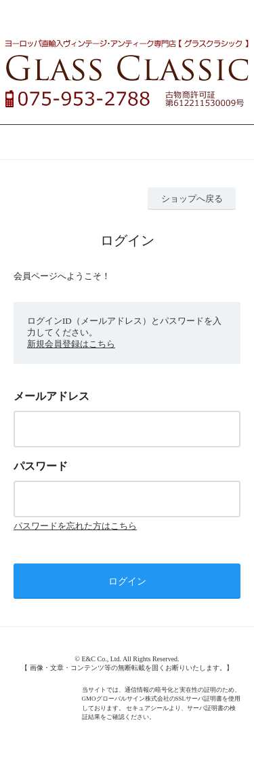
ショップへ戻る (192, 198)
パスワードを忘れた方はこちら (75, 526)
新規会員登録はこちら (71, 344)
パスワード (41, 466)
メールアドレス (51, 396)
